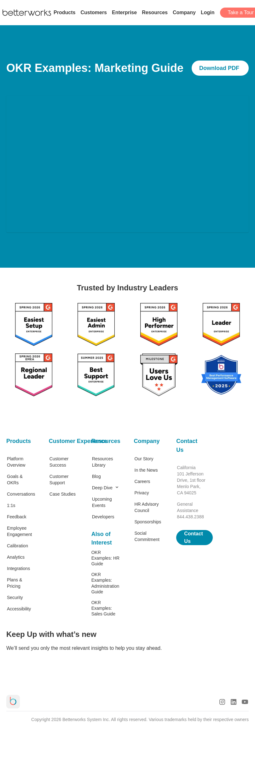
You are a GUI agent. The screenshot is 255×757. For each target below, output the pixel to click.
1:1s (11, 505)
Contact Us (186, 445)
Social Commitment (147, 536)
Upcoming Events (102, 502)
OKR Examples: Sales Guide (103, 608)
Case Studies (62, 494)
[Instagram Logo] (222, 702)
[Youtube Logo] (245, 702)
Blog (96, 476)
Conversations (21, 494)
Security (15, 597)
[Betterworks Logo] (27, 12)
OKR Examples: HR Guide (105, 558)
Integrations (18, 568)
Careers (142, 481)
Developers (103, 516)
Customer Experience (64, 441)
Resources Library (102, 462)
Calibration (17, 545)
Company (147, 441)
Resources (105, 441)
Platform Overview (16, 462)
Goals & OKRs (15, 479)
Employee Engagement (19, 531)
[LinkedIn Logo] (233, 702)
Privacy (142, 492)
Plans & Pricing (14, 583)
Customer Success (59, 462)
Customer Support (59, 479)
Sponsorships (148, 521)
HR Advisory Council (147, 507)
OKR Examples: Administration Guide (105, 583)
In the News (146, 470)
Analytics (16, 557)
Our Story (144, 458)
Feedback (16, 516)
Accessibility (19, 608)
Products (18, 441)
